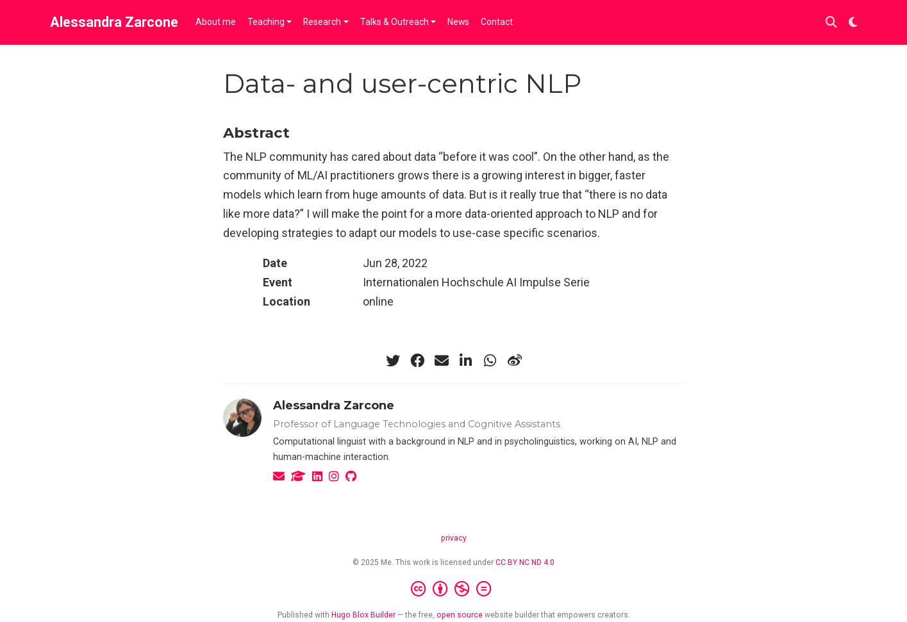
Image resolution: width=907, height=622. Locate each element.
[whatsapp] (490, 360)
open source (460, 614)
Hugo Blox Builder (363, 614)
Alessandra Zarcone (114, 22)
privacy (454, 538)
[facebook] (417, 360)
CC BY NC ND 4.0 (524, 562)
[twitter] (393, 360)
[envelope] (441, 360)
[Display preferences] (853, 22)
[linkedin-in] (466, 360)
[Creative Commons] (453, 589)
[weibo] (514, 360)
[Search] (831, 22)
